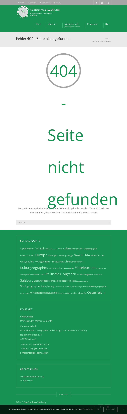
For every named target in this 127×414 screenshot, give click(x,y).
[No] (123, 409)
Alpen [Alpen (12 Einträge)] (23, 248)
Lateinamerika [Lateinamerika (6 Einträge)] (68, 268)
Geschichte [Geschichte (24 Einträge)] (82, 255)
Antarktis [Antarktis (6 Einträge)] (30, 249)
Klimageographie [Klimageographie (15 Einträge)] (59, 261)
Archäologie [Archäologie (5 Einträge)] (53, 249)
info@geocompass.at (37, 352)
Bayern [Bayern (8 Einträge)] (73, 248)
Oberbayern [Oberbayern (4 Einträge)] (24, 275)
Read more (110, 409)
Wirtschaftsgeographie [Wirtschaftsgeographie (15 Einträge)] (43, 293)
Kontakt (32, 2)
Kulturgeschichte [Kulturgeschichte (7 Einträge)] (54, 268)
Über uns (52, 24)
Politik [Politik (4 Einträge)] (43, 275)
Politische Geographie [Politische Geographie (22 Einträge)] (61, 274)
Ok (98, 409)
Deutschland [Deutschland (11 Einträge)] (27, 255)
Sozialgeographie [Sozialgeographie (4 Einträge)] (82, 281)
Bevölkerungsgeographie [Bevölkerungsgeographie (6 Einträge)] (87, 249)
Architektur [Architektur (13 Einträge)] (41, 248)
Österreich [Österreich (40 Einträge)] (96, 292)
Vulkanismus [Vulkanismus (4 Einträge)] (24, 293)
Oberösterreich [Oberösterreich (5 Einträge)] (34, 274)
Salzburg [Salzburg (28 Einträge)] (26, 280)
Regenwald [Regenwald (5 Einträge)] (89, 274)
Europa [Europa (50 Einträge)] (41, 255)
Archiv (21, 2)
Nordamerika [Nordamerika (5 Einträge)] (101, 268)
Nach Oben (63, 394)
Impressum (27, 380)
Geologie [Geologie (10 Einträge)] (52, 255)
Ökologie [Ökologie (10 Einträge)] (82, 292)
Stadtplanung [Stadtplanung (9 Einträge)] (47, 286)
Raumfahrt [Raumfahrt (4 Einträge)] (81, 275)
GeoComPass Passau (50, 2)
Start (38, 24)
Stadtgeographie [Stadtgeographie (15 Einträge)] (30, 286)
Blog (107, 24)
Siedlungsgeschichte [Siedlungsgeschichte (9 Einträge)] (65, 280)
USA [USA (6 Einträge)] (69, 286)
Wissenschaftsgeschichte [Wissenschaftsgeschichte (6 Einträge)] (67, 293)
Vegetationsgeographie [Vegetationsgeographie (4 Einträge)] (80, 287)
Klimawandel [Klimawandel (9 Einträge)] (76, 261)
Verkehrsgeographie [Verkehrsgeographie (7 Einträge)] (97, 286)
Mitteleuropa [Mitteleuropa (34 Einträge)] (85, 267)
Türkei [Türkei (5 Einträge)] (65, 286)
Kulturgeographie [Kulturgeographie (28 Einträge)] (33, 267)
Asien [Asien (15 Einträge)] (66, 248)
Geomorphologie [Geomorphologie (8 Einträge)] (65, 255)
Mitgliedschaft (72, 25)
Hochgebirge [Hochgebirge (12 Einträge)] (42, 261)
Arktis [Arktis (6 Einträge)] (60, 249)
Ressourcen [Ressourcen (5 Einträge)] (98, 274)
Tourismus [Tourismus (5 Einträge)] (59, 286)
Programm (92, 24)
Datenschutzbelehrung (32, 376)
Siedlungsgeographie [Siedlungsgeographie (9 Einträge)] (44, 280)
